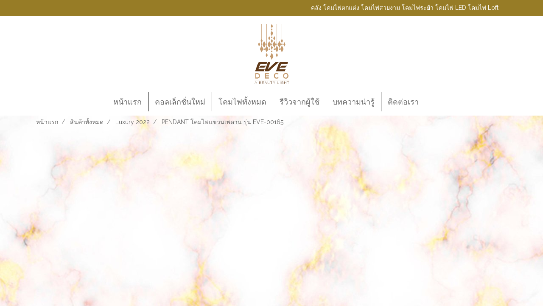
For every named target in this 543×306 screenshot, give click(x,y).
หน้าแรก (127, 101)
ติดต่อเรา (403, 101)
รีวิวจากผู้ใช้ (299, 101)
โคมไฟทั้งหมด (242, 101)
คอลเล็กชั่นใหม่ (180, 101)
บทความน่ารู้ (354, 101)
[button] (432, 102)
